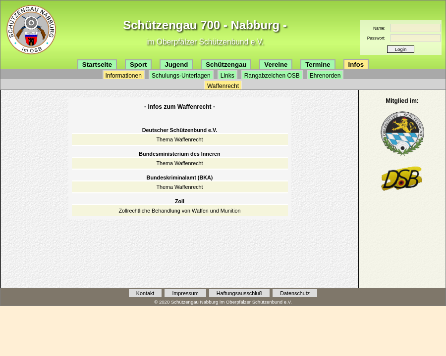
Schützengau (226, 64)
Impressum (185, 293)
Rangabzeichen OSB (272, 75)
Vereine (275, 64)
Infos (356, 64)
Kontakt (145, 293)
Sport (138, 64)
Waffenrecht (223, 86)
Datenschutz (295, 293)
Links (227, 75)
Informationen (124, 75)
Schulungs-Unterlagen (181, 75)
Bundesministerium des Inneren (179, 154)
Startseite (97, 64)
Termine (317, 64)
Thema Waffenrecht (179, 139)
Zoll (179, 201)
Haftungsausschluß (239, 293)
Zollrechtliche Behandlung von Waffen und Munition (179, 211)
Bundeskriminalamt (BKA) (180, 177)
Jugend (176, 64)
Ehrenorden (325, 75)
